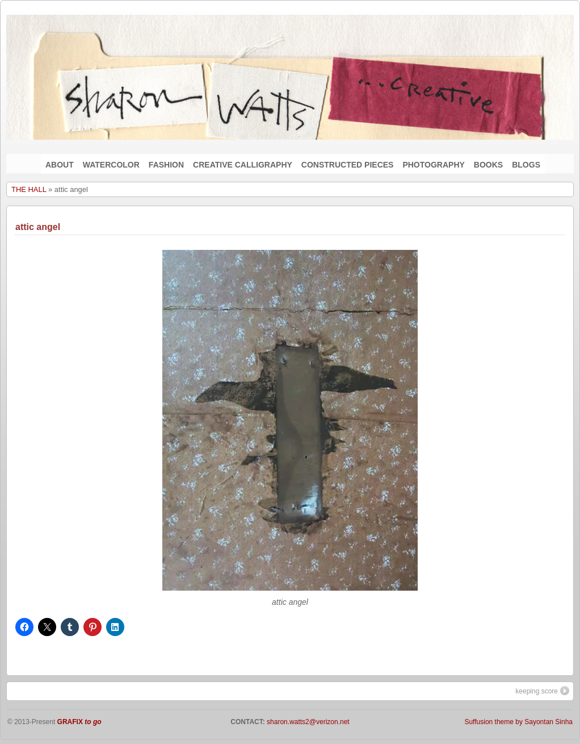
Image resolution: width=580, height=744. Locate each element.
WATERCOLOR (111, 164)
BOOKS (488, 164)
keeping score (542, 690)
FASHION (166, 164)
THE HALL (28, 189)
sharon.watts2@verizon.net (307, 722)
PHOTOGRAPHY (433, 164)
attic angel (37, 227)
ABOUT (59, 164)
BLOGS (526, 164)
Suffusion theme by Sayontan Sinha (518, 722)
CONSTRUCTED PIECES (347, 164)
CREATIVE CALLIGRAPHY (242, 164)
